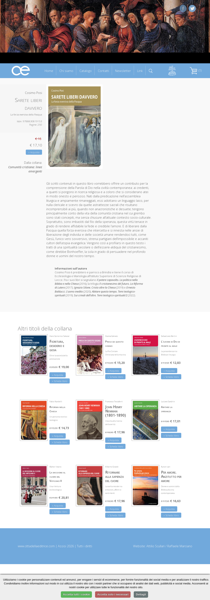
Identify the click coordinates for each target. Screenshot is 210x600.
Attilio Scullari (155, 546)
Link (140, 71)
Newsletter (123, 71)
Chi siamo (66, 71)
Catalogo (85, 71)
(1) (196, 70)
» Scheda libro (59, 381)
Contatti (103, 71)
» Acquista (34, 152)
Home (49, 71)
